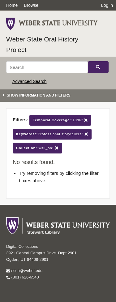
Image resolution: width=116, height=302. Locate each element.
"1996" (60, 120)
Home (12, 5)
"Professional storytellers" (52, 134)
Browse (31, 5)
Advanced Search (29, 81)
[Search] (47, 67)
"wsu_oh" (37, 148)
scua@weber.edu (24, 270)
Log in (107, 5)
